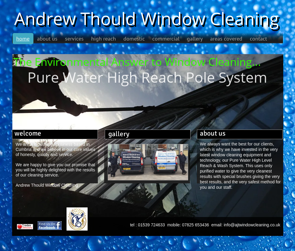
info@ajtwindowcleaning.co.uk (252, 224)
